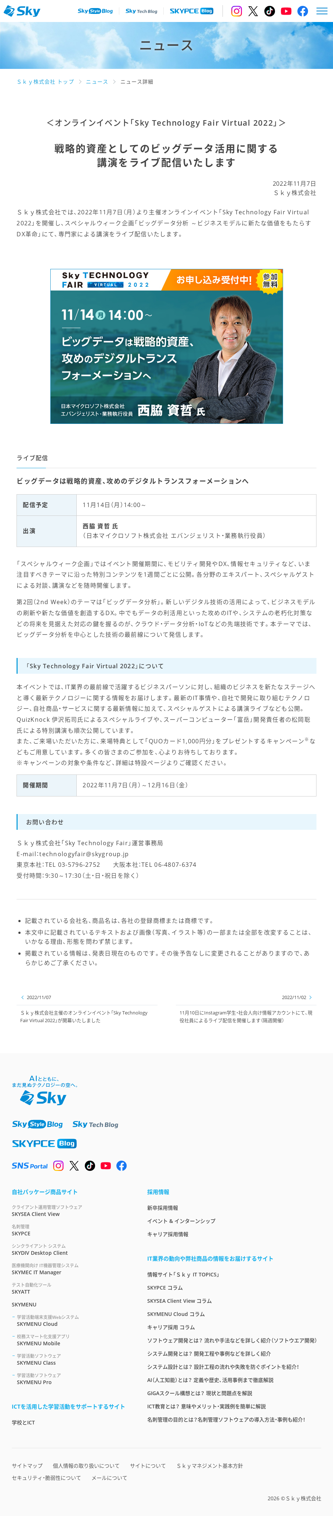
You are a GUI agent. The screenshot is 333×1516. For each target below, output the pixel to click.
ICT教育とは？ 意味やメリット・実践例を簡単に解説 (206, 1406)
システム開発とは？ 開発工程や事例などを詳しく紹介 (209, 1353)
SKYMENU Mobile (73, 1340)
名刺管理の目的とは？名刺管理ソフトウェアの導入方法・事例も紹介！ (226, 1419)
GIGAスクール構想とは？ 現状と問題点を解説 (199, 1393)
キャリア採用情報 (167, 1234)
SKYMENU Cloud (73, 1320)
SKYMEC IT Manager (71, 1269)
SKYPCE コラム (165, 1287)
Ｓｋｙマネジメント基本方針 (209, 1465)
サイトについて (148, 1465)
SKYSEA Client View (71, 1210)
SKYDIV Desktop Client (71, 1249)
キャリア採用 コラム (171, 1327)
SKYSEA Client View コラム (179, 1300)
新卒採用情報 (162, 1207)
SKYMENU (24, 1304)
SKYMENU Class (73, 1359)
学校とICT (23, 1422)
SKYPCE (71, 1230)
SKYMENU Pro (73, 1379)
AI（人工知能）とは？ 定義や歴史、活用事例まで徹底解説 (210, 1379)
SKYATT (71, 1288)
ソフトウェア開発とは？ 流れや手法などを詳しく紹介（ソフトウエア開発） (232, 1340)
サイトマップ (27, 1465)
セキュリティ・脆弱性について (46, 1477)
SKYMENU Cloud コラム (176, 1313)
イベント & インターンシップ (181, 1220)
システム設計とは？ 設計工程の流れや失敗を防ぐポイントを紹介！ (223, 1366)
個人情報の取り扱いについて (86, 1465)
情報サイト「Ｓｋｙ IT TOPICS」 (183, 1274)
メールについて (109, 1477)
